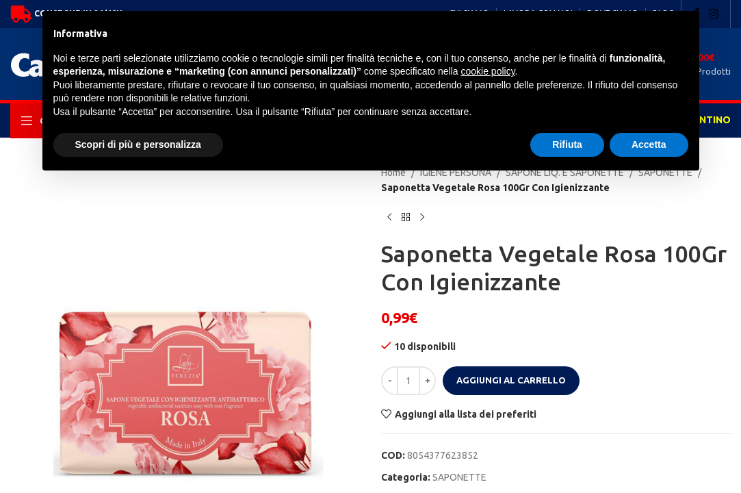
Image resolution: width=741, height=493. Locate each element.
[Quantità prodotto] (408, 380)
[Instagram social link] (714, 13)
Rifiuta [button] (567, 144)
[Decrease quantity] (389, 380)
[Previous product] (389, 218)
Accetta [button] (649, 144)
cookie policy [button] (487, 71)
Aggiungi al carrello (511, 380)
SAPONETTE (459, 477)
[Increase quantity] (427, 380)
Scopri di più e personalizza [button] (138, 144)
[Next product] (422, 218)
